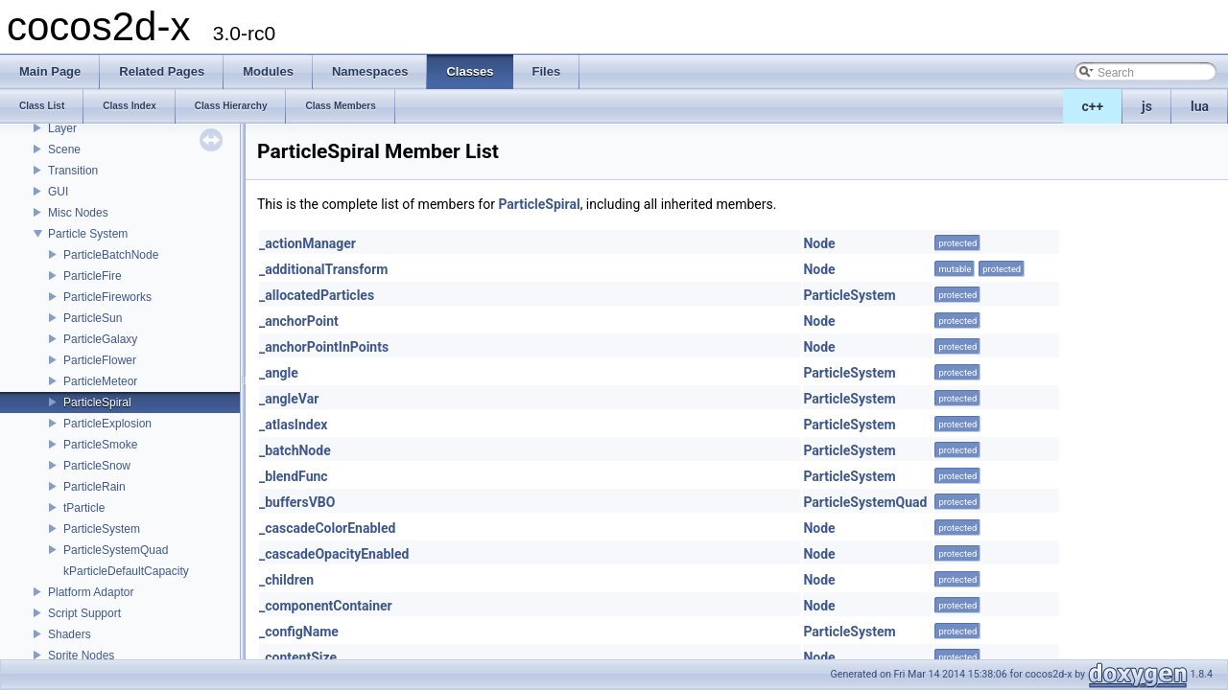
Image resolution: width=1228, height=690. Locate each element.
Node (819, 243)
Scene (64, 149)
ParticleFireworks (107, 297)
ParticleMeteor (100, 381)
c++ (1093, 106)
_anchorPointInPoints (324, 347)
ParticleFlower (99, 360)
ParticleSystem (101, 529)
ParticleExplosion (107, 423)
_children (286, 579)
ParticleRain (94, 487)
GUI (58, 191)
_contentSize (298, 657)
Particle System (88, 234)
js (1147, 106)
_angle (278, 372)
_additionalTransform (323, 269)
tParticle (84, 508)
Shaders (69, 634)
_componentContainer (325, 605)
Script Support (84, 613)
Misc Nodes (78, 212)
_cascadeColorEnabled (327, 528)
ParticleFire (92, 276)
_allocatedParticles (316, 295)
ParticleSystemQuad (115, 550)
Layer (62, 128)
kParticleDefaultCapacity (126, 571)
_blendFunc (293, 476)
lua (1200, 106)
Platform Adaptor (90, 592)
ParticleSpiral (97, 402)
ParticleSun (92, 318)
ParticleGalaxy (100, 339)
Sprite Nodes (81, 655)
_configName (299, 631)
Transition (73, 170)
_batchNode (295, 450)
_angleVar (289, 398)
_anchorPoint (299, 321)
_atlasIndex (293, 424)
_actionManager (307, 243)
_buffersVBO (297, 502)
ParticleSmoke (100, 444)
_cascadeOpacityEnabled (334, 554)
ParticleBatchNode (110, 255)
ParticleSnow (96, 465)
